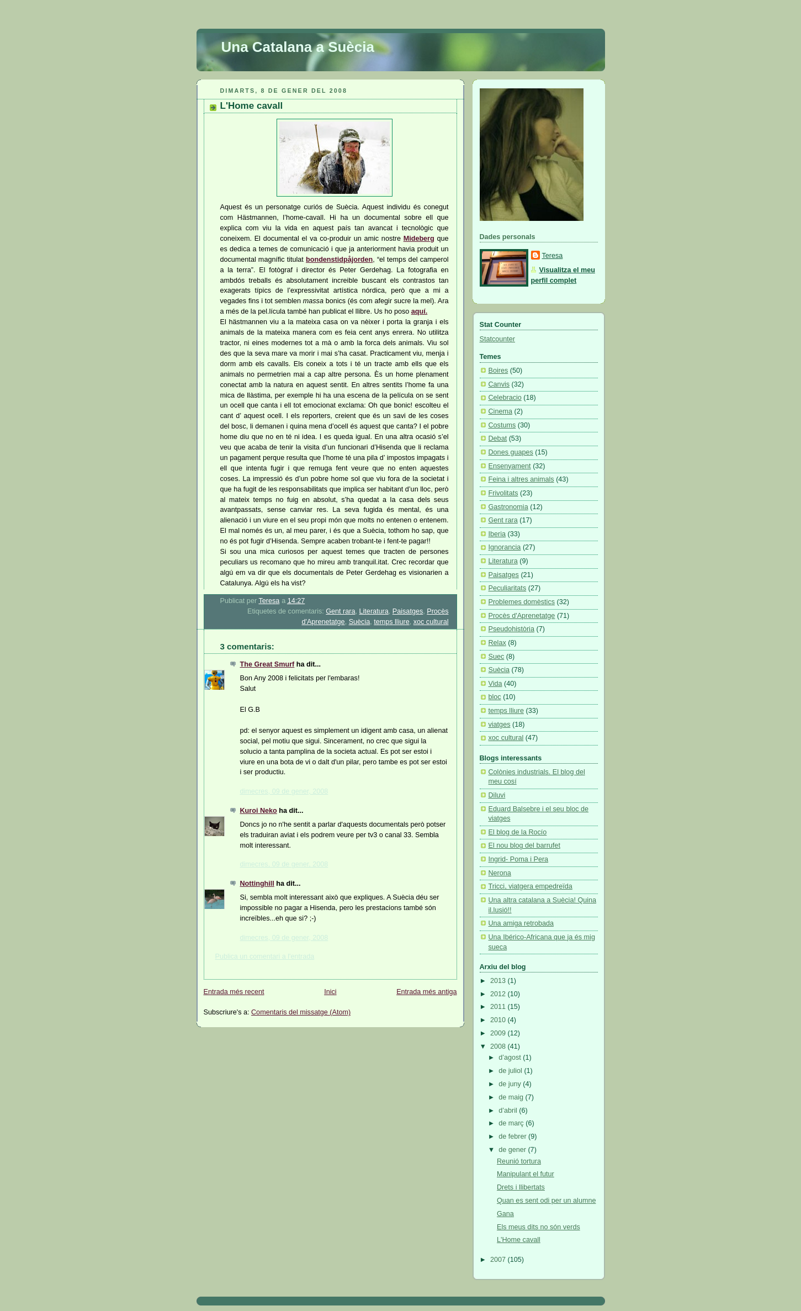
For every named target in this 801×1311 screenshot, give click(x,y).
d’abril (508, 1110)
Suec (497, 656)
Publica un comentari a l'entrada (265, 956)
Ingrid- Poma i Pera (519, 859)
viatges (500, 724)
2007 (499, 1260)
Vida (495, 684)
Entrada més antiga (426, 992)
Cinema (500, 411)
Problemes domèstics (522, 602)
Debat (498, 438)
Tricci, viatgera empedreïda (530, 886)
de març (512, 1123)
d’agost (510, 1057)
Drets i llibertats (521, 1187)
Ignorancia (505, 547)
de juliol (511, 1071)
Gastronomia (508, 507)
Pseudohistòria (511, 629)
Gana (505, 1214)
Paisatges (407, 611)
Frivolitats (503, 493)
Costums (502, 425)
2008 (499, 1046)
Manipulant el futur (525, 1174)
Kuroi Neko (258, 811)
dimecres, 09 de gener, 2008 (284, 791)
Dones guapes (511, 452)
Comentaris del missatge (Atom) (301, 1012)
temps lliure (391, 622)
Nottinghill (257, 883)
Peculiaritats (508, 588)
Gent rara (340, 611)
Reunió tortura (519, 1161)
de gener (513, 1150)
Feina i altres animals (521, 479)
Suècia (359, 622)
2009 (499, 1033)
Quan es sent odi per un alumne (546, 1200)
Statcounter (498, 339)
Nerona (500, 873)
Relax (497, 643)
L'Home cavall (518, 1240)
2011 (499, 1007)
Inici (330, 992)
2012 (499, 994)
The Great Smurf (267, 664)
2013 (499, 981)
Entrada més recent (234, 992)
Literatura (374, 611)
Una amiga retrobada (521, 923)
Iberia (497, 534)
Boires (498, 370)
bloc (495, 697)
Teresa (552, 256)
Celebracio (505, 397)
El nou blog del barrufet (524, 845)
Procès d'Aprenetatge (522, 616)
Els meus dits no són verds (538, 1227)
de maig (511, 1097)
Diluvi (497, 795)
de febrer (513, 1136)
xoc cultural (431, 622)
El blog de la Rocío (518, 832)
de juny (510, 1084)
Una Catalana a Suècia (297, 47)
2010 (499, 1020)
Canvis (499, 384)
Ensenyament (510, 466)
